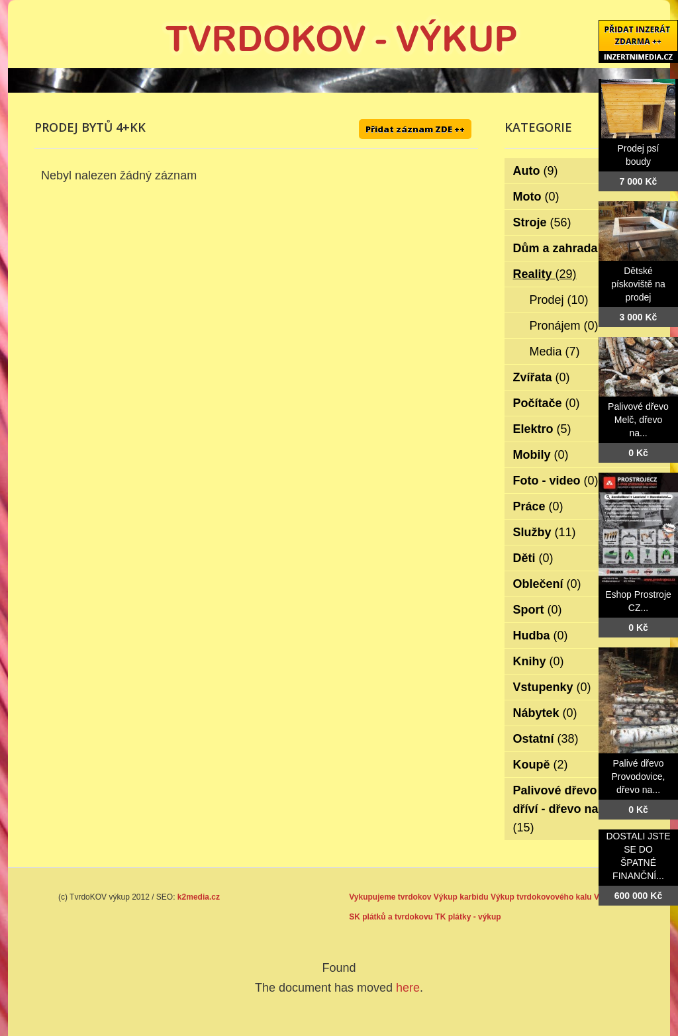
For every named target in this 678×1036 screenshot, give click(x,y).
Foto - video (556, 480)
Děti (533, 558)
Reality (545, 274)
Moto (536, 196)
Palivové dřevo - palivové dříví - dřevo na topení (584, 809)
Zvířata (541, 377)
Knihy (538, 661)
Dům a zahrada (564, 248)
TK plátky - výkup (468, 916)
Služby (544, 532)
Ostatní (546, 738)
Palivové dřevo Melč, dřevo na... (638, 419)
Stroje (542, 222)
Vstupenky (552, 687)
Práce (538, 506)
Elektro (542, 429)
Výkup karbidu (461, 897)
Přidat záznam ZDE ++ (415, 129)
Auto (535, 170)
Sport (537, 609)
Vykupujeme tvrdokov (390, 897)
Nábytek (545, 713)
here (408, 987)
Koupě (540, 764)
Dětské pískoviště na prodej (638, 284)
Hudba (540, 635)
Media (555, 351)
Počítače (546, 403)
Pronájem (564, 325)
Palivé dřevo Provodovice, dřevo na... (638, 776)
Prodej (559, 299)
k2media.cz (198, 897)
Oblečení (547, 583)
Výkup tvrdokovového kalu (541, 897)
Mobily (541, 454)
